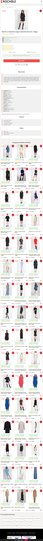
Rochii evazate (29, 521)
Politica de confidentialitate (22, 533)
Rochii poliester (36, 518)
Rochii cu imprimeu (6, 525)
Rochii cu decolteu (20, 521)
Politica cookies (32, 533)
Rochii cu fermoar (27, 518)
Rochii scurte (23, 525)
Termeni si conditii (11, 533)
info (12, 165)
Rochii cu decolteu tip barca (8, 521)
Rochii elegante (15, 525)
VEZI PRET (21, 61)
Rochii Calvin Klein (9, 7)
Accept (26, 540)
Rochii (3, 7)
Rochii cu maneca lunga (17, 518)
